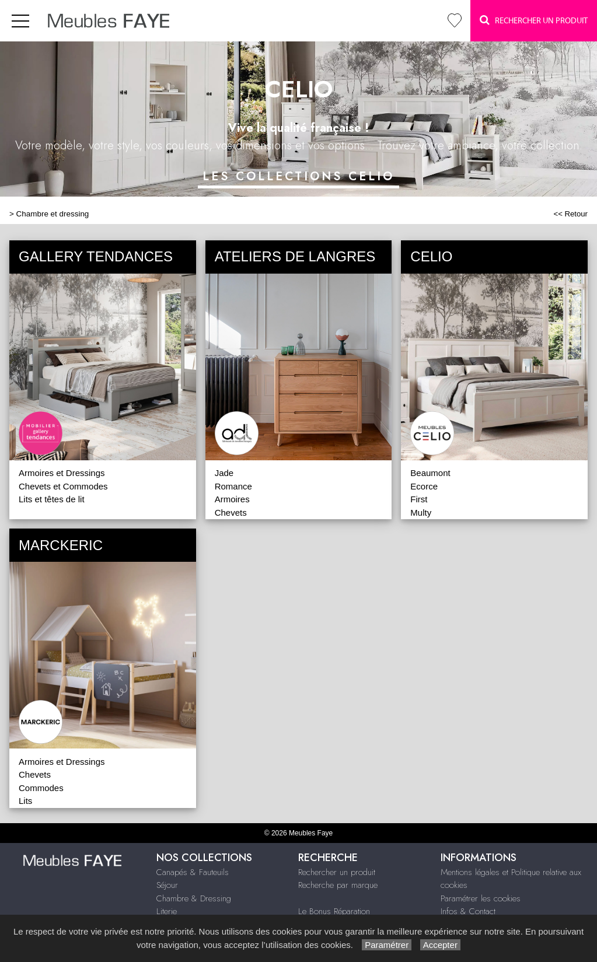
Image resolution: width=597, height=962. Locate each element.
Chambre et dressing (52, 213)
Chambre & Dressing (193, 898)
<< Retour (570, 213)
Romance (233, 486)
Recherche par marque (338, 885)
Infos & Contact (468, 911)
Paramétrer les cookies (481, 898)
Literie (166, 911)
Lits (25, 801)
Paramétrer (386, 945)
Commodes (41, 788)
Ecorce (424, 486)
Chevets (231, 512)
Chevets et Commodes (63, 486)
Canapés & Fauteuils (192, 872)
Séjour (167, 885)
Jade (224, 473)
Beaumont (430, 473)
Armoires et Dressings (62, 473)
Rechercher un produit (336, 872)
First (418, 499)
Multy (420, 512)
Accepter (440, 945)
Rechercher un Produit (534, 20)
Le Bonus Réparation (334, 911)
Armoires (232, 499)
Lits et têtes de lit (52, 499)
